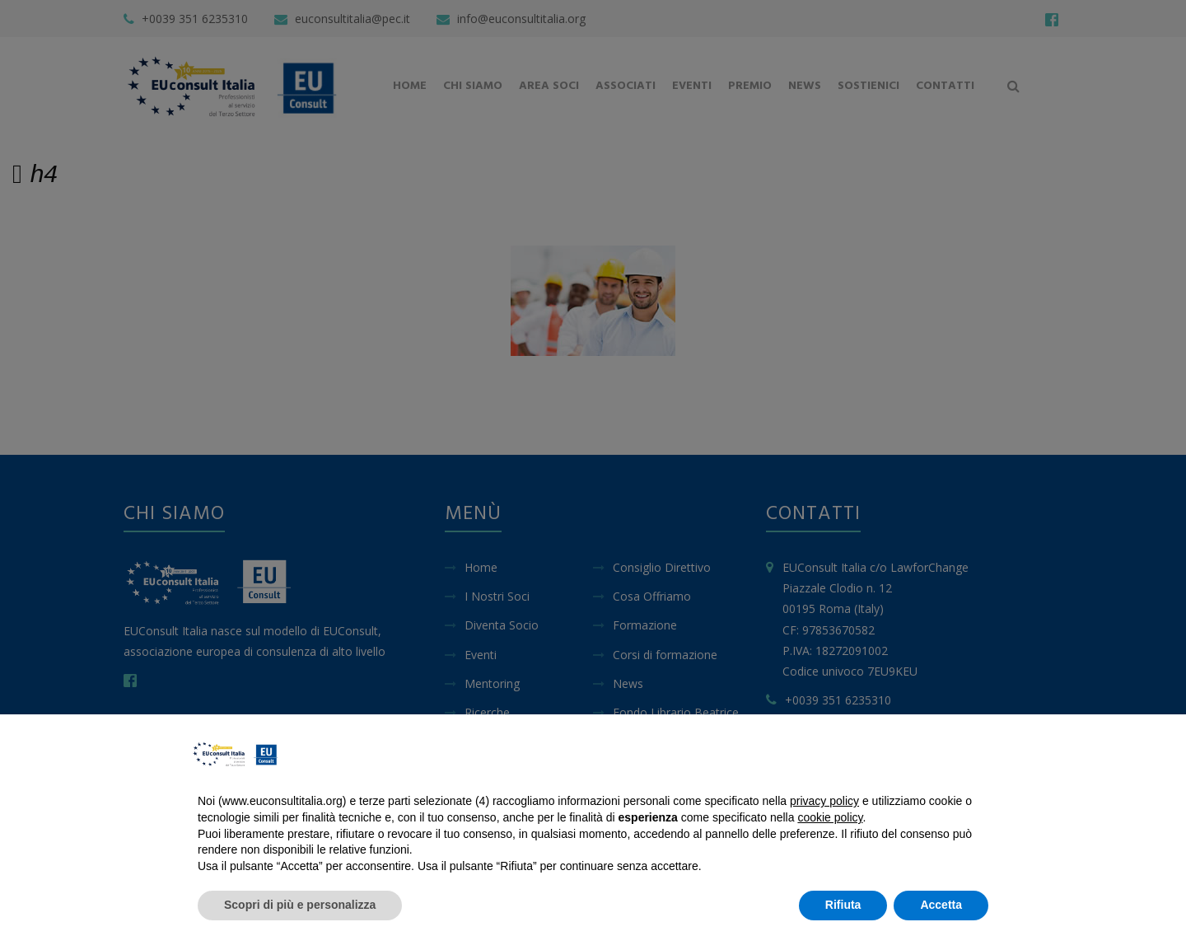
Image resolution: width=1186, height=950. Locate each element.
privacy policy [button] (824, 800)
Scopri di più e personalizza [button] (300, 904)
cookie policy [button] (829, 817)
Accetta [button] (941, 904)
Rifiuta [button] (843, 904)
